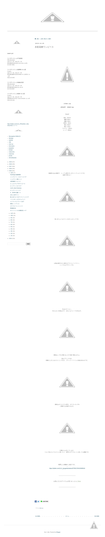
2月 (11, 233)
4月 (11, 229)
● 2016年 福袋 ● (15, 192)
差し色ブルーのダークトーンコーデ (19, 197)
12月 (11, 172)
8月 (11, 220)
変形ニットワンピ (14, 203)
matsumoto (11, 151)
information (11, 146)
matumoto (11, 153)
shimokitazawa (12, 157)
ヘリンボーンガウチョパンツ (17, 199)
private (10, 155)
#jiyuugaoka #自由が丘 (15, 136)
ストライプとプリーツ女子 (17, 201)
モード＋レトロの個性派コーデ (18, 210)
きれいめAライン (14, 194)
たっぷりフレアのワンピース (17, 183)
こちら (79, 481)
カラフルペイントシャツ (16, 206)
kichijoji (10, 149)
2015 (10, 170)
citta (10, 142)
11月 (11, 213)
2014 (10, 238)
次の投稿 (37, 516)
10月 (11, 215)
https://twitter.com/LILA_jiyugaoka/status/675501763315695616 (67, 468)
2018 (10, 164)
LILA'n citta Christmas (15, 188)
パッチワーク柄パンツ (16, 179)
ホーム (67, 516)
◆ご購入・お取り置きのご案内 (43, 38)
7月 (11, 222)
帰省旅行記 (13, 208)
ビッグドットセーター (16, 185)
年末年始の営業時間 (15, 174)
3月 (11, 231)
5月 (11, 226)
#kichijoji (11, 138)
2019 (10, 161)
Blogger (58, 532)
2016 (10, 168)
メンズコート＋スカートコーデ (18, 177)
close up (41, 508)
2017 (10, 166)
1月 (11, 235)
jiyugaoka (11, 148)
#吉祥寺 (11, 140)
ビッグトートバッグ (15, 190)
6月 (11, 224)
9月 (11, 217)
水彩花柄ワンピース (15, 181)
